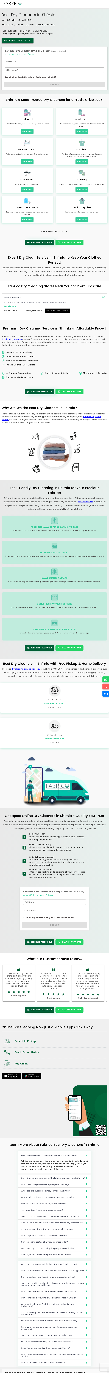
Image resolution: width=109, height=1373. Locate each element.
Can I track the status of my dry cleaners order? (54, 1241)
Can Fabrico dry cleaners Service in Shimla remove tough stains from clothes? (54, 1313)
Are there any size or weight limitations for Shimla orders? (54, 1264)
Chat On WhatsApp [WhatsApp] (69, 242)
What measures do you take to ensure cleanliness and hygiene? (54, 1270)
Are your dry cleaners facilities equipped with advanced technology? (54, 1305)
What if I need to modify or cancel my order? (54, 1362)
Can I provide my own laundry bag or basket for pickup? (54, 1276)
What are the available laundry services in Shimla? (54, 1190)
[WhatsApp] (105, 679)
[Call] (105, 686)
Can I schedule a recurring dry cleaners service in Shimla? (54, 1297)
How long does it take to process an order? (54, 1209)
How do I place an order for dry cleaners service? (54, 1203)
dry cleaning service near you (25, 668)
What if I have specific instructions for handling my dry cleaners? (54, 1222)
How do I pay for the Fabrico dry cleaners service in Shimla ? (54, 1216)
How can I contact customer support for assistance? (54, 1335)
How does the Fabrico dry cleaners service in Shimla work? (54, 1155)
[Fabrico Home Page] (12, 4)
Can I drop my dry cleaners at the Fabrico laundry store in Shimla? (54, 1178)
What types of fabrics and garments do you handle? (54, 1254)
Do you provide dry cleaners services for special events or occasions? (54, 1328)
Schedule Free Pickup (39, 242)
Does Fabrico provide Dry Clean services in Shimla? (54, 1348)
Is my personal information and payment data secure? (54, 1229)
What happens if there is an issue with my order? (54, 1235)
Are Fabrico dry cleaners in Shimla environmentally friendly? (54, 1320)
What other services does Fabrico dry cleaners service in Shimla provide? (54, 1355)
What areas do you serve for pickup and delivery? (54, 1184)
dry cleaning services (12, 339)
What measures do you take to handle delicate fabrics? (54, 1291)
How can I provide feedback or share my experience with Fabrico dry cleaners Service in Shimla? (54, 1284)
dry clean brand (85, 501)
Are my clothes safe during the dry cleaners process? (54, 1341)
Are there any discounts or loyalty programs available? (54, 1248)
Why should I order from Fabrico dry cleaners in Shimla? (54, 1197)
